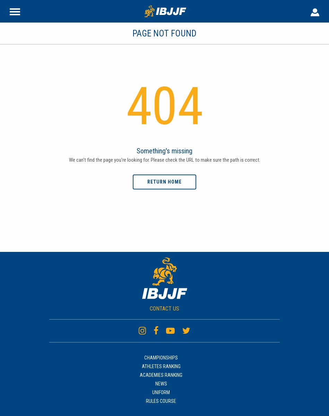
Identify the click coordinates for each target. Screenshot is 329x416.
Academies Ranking (161, 375)
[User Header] (314, 11)
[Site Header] (15, 11)
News (161, 384)
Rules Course (161, 401)
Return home (164, 182)
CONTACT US (164, 308)
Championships (161, 357)
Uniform (161, 392)
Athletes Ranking (161, 366)
